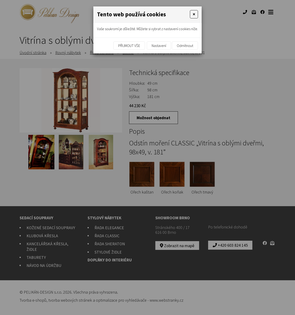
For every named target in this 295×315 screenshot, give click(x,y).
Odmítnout (185, 45)
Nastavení (159, 45)
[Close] (194, 14)
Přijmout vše (129, 45)
